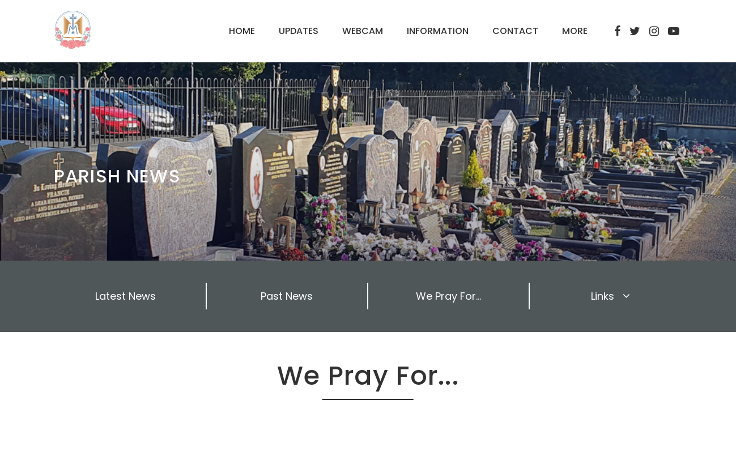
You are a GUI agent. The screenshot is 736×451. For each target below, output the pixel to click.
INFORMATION (438, 30)
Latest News (125, 296)
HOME (242, 30)
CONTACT (515, 30)
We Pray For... (448, 296)
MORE (575, 30)
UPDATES (298, 30)
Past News (287, 296)
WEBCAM (362, 30)
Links (610, 296)
